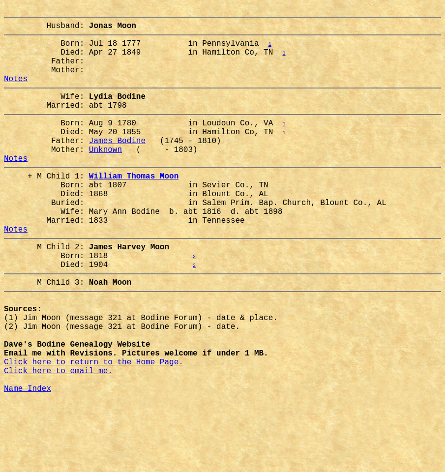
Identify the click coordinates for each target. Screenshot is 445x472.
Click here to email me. (58, 437)
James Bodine (117, 163)
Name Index (27, 458)
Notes (16, 92)
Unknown (105, 174)
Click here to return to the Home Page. (93, 426)
